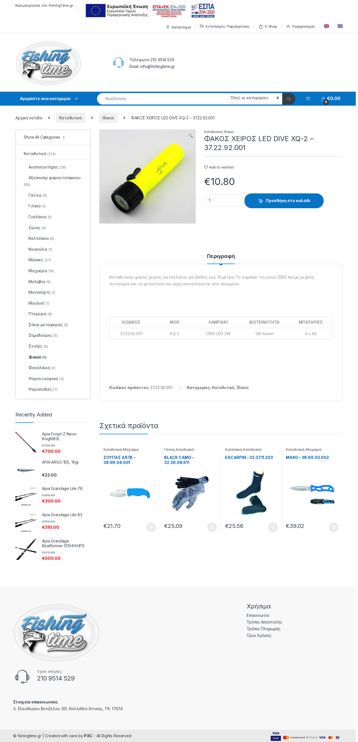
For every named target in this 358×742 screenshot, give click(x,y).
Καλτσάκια (233, 449)
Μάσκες (37, 259)
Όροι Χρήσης (259, 635)
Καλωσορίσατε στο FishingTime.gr (44, 5)
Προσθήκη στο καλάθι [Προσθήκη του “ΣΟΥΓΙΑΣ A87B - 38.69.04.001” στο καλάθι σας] (151, 527)
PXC (88, 735)
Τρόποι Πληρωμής (264, 628)
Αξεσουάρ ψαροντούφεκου (52, 181)
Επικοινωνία (258, 615)
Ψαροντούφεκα (44, 378)
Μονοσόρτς (39, 292)
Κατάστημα (177, 27)
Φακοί (108, 117)
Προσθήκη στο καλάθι (288, 200)
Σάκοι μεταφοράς (46, 324)
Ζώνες (35, 227)
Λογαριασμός (300, 26)
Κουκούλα (38, 249)
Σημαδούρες (41, 335)
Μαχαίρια (131, 449)
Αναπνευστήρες (45, 167)
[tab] (221, 259)
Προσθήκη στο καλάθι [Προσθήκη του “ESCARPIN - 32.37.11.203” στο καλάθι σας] (273, 527)
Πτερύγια (38, 313)
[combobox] (162, 99)
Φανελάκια (39, 367)
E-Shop (267, 26)
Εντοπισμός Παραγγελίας (224, 26)
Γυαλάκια (37, 216)
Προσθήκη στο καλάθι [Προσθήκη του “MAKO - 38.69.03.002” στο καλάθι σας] (333, 527)
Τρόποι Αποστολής (264, 622)
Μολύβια (37, 281)
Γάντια (169, 449)
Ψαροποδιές (41, 389)
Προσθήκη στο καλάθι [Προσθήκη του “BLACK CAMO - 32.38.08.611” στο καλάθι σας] (212, 527)
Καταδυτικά (70, 117)
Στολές (36, 346)
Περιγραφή (221, 256)
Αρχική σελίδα (29, 117)
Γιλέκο (35, 205)
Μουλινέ (36, 303)
